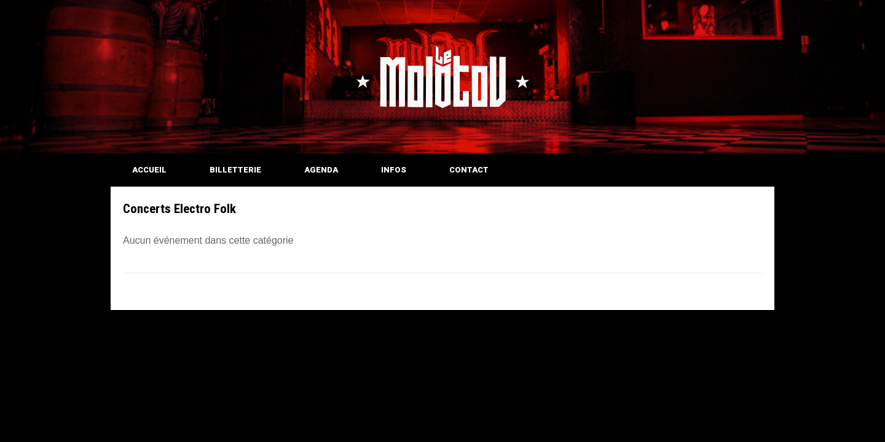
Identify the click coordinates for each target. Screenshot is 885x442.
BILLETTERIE (235, 169)
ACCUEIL (149, 169)
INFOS (393, 169)
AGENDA (321, 169)
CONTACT (469, 169)
